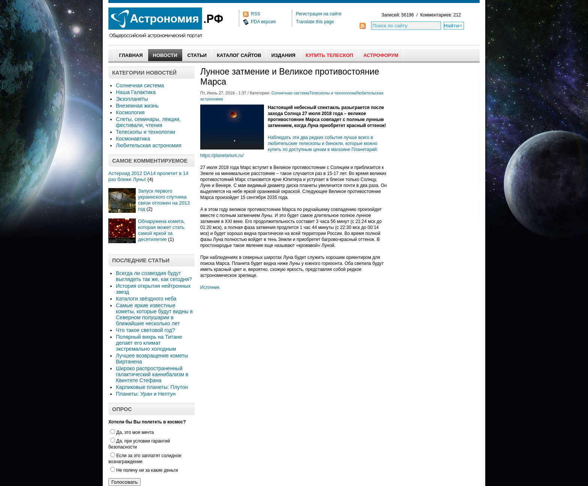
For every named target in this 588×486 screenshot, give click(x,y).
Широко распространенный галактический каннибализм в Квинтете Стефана (152, 374)
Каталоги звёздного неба (146, 299)
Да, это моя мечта (132, 432)
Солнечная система (140, 85)
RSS (255, 13)
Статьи (197, 55)
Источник (209, 287)
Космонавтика (133, 139)
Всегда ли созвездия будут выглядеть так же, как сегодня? (154, 276)
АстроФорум (380, 55)
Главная (130, 55)
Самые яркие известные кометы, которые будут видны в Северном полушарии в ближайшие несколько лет (154, 314)
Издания (284, 55)
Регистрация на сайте (319, 13)
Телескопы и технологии (145, 132)
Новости (165, 55)
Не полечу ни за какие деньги (144, 470)
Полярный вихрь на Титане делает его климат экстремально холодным (149, 343)
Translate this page (315, 21)
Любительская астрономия (149, 145)
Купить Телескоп (329, 55)
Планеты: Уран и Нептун (146, 394)
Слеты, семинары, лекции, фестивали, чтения (148, 122)
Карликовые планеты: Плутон (152, 387)
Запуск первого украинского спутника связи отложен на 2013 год (164, 200)
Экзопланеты (132, 99)
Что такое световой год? (145, 330)
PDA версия (263, 21)
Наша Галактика (136, 92)
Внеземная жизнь (137, 106)
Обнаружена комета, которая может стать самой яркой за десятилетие (161, 230)
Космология (130, 112)
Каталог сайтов (239, 55)
